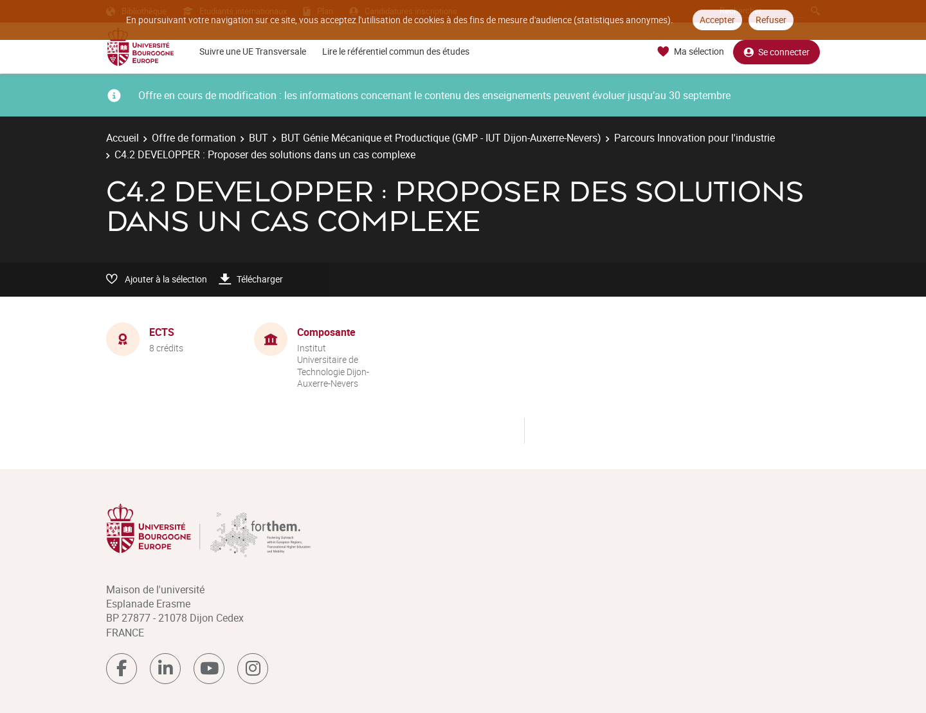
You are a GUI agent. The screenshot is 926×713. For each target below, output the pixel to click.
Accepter (717, 20)
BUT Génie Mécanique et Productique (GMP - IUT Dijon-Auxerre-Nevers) (441, 138)
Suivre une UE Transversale (252, 51)
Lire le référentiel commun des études (395, 51)
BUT (258, 138)
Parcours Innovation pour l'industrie (694, 138)
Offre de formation (194, 138)
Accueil (122, 138)
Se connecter (776, 52)
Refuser (771, 20)
